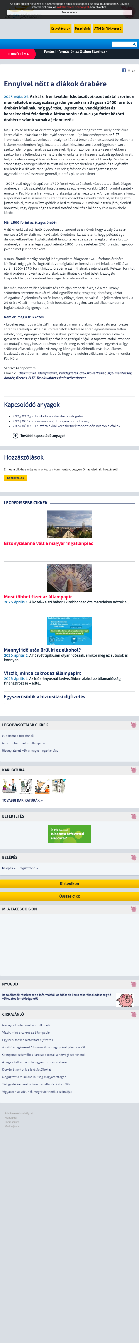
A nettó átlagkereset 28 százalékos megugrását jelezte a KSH (44, 1047)
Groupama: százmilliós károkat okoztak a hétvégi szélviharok (43, 1055)
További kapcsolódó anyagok (43, 436)
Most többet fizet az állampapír (23, 743)
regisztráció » (29, 868)
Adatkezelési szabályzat (19, 1113)
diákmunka (27, 373)
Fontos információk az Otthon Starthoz (75, 52)
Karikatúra (13, 770)
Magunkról (11, 1117)
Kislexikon (69, 883)
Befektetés (13, 816)
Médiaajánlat (12, 1126)
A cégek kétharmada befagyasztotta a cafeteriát (35, 1062)
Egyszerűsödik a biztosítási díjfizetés (27, 1040)
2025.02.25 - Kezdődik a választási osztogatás (48, 416)
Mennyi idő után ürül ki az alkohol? (26, 1025)
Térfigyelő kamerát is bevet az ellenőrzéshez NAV (36, 1084)
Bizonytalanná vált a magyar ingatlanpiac (30, 750)
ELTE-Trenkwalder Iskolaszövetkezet (57, 378)
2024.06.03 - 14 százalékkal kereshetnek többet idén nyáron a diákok (66, 426)
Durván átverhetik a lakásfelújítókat (26, 1069)
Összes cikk (69, 896)
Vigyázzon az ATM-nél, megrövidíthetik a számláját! (37, 1092)
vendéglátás (68, 373)
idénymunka (47, 373)
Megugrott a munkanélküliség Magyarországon (34, 1077)
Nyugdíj (10, 984)
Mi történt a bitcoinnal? (18, 736)
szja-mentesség (119, 373)
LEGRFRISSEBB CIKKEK (25, 502)
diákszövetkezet (92, 373)
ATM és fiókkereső (108, 28)
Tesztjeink (82, 28)
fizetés (21, 378)
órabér (9, 378)
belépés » (8, 868)
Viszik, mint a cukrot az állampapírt (26, 1032)
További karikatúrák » (22, 800)
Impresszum (12, 1122)
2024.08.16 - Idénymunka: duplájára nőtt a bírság (51, 421)
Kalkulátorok (60, 28)
